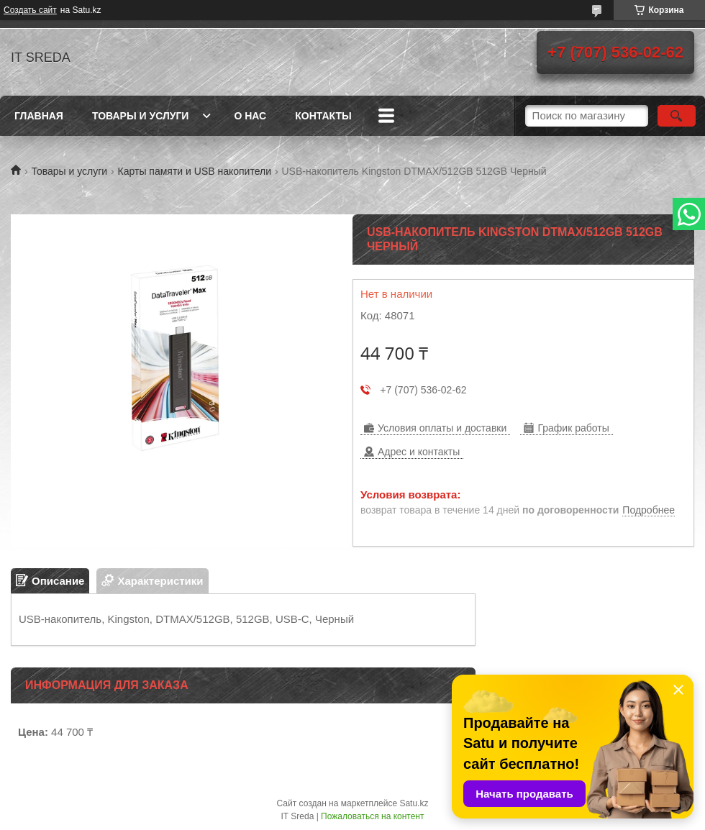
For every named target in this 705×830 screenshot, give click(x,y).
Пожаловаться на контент (372, 816)
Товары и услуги (140, 116)
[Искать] (677, 116)
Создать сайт (30, 10)
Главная (38, 116)
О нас (250, 116)
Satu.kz (413, 803)
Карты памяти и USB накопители (194, 171)
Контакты (323, 116)
